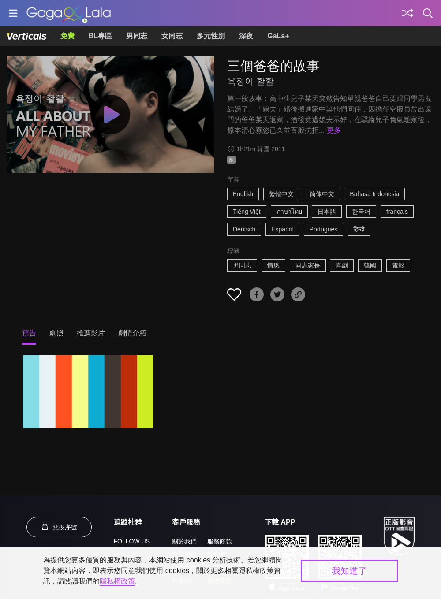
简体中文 (322, 193)
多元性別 (211, 36)
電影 (398, 265)
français (397, 211)
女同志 (172, 36)
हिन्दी (359, 229)
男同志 (136, 36)
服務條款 (219, 541)
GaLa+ (278, 36)
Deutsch (244, 229)
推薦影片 (91, 333)
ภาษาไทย (289, 211)
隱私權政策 (117, 581)
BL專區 (100, 36)
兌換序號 (59, 527)
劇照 (56, 333)
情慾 (273, 265)
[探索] (407, 13)
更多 (334, 130)
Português (324, 229)
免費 (67, 36)
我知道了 (349, 571)
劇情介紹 (132, 333)
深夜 (246, 36)
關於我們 (184, 541)
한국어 (361, 211)
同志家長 (307, 265)
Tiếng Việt (247, 211)
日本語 (327, 211)
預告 (29, 333)
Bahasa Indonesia (374, 193)
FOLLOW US (132, 541)
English (243, 193)
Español (282, 229)
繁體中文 (281, 193)
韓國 (370, 265)
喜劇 (342, 265)
